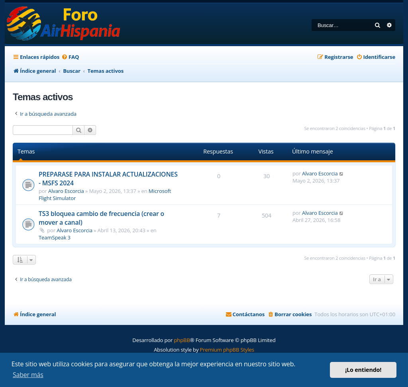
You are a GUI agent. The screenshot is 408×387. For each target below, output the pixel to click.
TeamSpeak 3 (55, 237)
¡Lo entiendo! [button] (363, 369)
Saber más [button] (28, 374)
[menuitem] (70, 57)
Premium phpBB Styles (227, 349)
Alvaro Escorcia (66, 190)
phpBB (182, 340)
